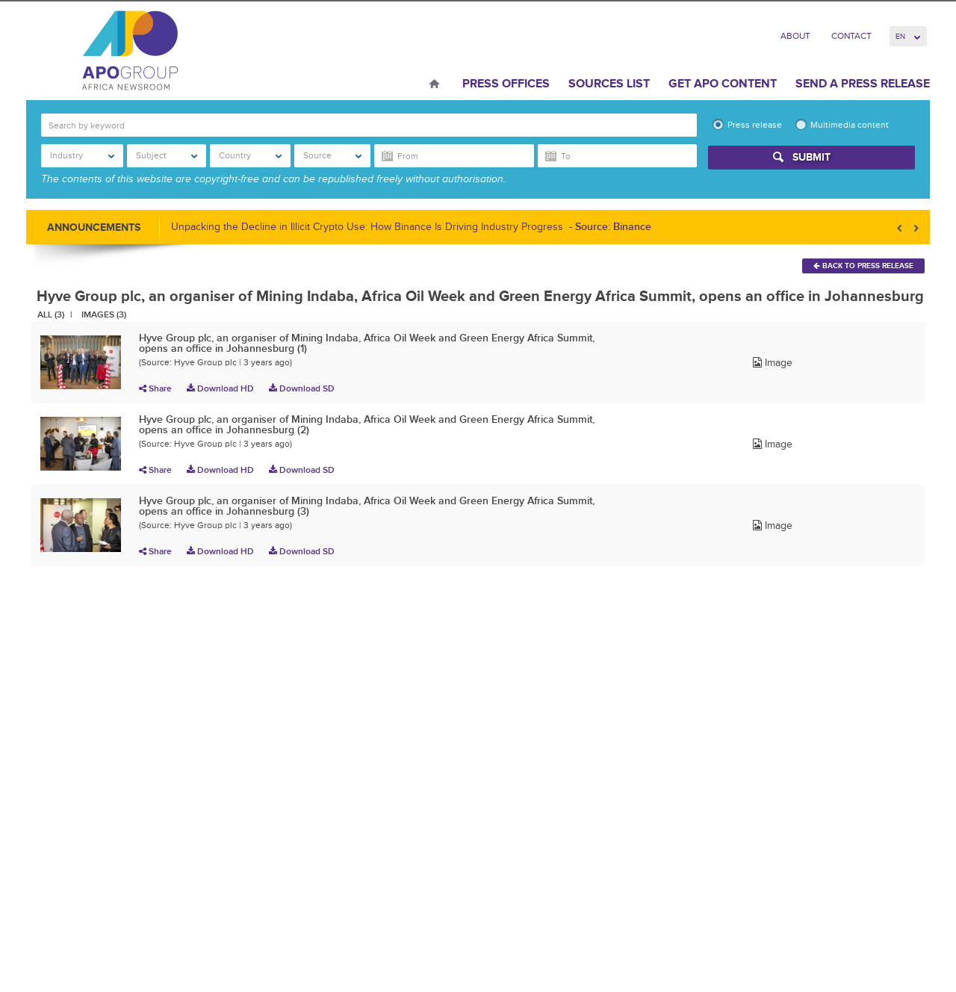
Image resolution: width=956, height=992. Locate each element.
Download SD (302, 388)
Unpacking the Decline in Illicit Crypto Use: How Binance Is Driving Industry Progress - (411, 226)
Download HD (220, 388)
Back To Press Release (863, 265)
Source (332, 155)
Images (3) (103, 314)
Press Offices (506, 83)
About (795, 36)
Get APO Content (722, 83)
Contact (851, 36)
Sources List (609, 83)
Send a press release (862, 83)
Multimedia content (849, 125)
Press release (754, 125)
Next (915, 228)
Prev (900, 228)
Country (250, 155)
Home (434, 85)
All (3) (50, 314)
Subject (166, 155)
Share (155, 388)
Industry (82, 155)
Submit (811, 157)
